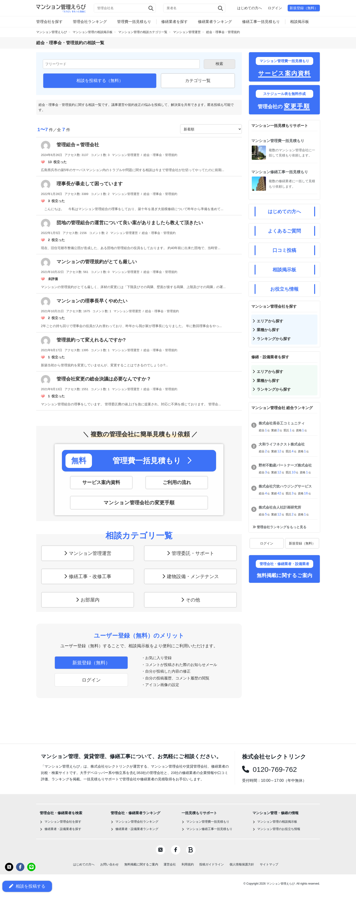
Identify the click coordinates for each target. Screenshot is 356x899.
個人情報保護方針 (242, 864)
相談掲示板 (299, 22)
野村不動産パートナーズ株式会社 (285, 465)
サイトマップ (269, 864)
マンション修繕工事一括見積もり (279, 172)
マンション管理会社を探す (62, 821)
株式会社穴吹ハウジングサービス (285, 486)
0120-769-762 (273, 769)
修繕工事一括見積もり (261, 22)
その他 (193, 599)
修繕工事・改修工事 (90, 576)
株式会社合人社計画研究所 (280, 507)
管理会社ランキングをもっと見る (281, 527)
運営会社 (170, 864)
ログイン (275, 8)
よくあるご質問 (284, 230)
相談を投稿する (27, 886)
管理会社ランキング (90, 22)
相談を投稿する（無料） (99, 80)
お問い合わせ (109, 864)
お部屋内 (90, 599)
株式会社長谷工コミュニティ (282, 423)
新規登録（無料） (304, 8)
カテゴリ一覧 (198, 80)
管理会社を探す (49, 22)
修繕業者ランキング (215, 22)
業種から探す (268, 330)
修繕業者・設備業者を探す (62, 829)
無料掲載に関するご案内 (141, 864)
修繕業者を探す (174, 22)
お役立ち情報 (284, 289)
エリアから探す (270, 321)
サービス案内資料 (101, 482)
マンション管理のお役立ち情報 (278, 829)
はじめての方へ (249, 8)
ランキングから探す (274, 339)
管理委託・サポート (193, 553)
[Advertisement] (284, 657)
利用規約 (188, 864)
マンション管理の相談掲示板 (277, 821)
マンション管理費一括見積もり (277, 141)
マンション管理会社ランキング (136, 821)
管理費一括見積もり (134, 22)
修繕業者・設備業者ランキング (136, 829)
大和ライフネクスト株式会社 (282, 444)
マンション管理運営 (90, 553)
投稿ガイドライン (211, 864)
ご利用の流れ (177, 482)
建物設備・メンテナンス (193, 576)
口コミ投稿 (284, 250)
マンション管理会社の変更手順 (139, 502)
